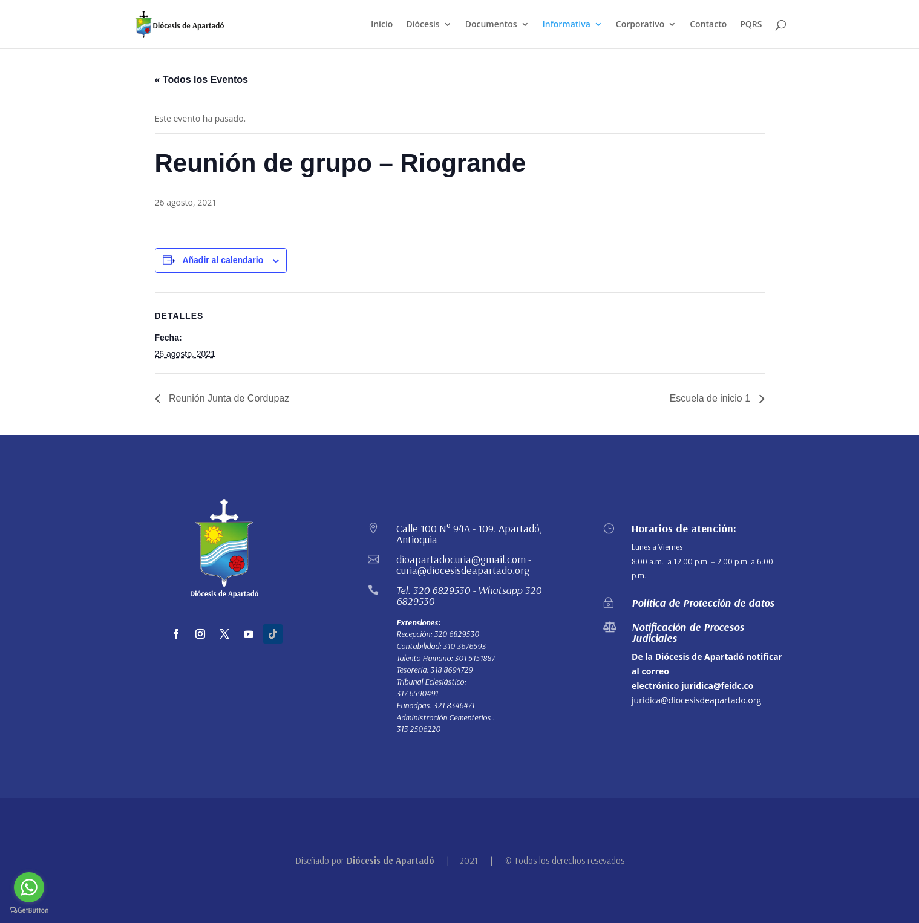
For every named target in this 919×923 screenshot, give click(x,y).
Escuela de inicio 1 (711, 398)
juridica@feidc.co (717, 685)
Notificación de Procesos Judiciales (688, 632)
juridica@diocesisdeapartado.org (696, 700)
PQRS (751, 25)
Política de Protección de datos (703, 603)
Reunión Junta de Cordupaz (228, 398)
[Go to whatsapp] (29, 887)
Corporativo (640, 25)
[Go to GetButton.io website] (29, 911)
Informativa (566, 25)
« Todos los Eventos (201, 79)
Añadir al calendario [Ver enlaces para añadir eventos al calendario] (222, 260)
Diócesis (422, 25)
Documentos (491, 25)
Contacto (708, 25)
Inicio (382, 25)
